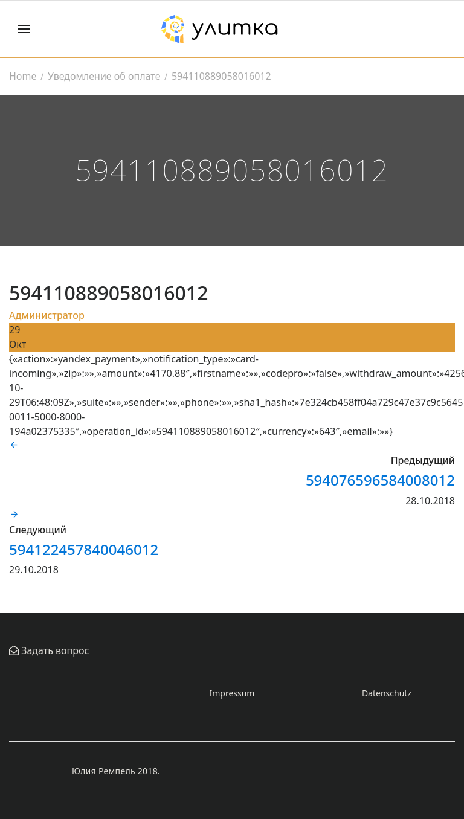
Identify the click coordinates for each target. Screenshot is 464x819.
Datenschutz (386, 693)
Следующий (37, 529)
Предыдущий (423, 460)
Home (23, 76)
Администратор (47, 315)
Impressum (231, 693)
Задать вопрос (54, 650)
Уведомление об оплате (104, 76)
